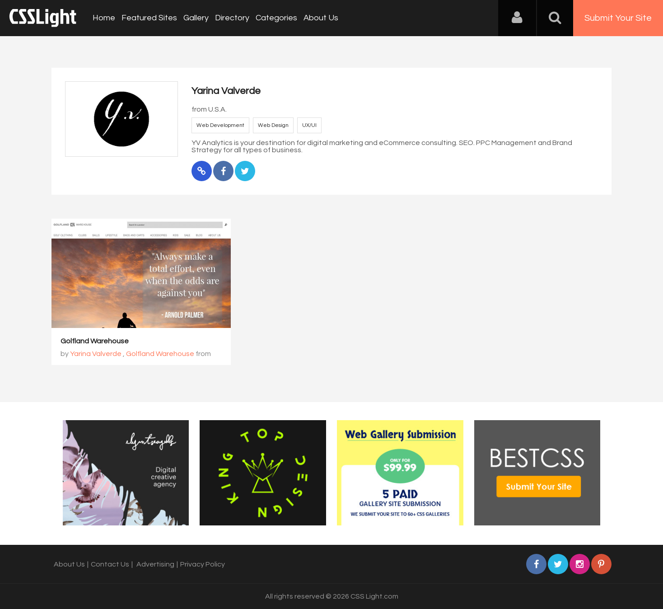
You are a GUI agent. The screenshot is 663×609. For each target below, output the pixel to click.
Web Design (273, 125)
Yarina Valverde (95, 353)
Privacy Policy (202, 564)
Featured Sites (149, 18)
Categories (276, 18)
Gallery (196, 18)
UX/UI (309, 125)
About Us (320, 18)
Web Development (220, 125)
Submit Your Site (618, 18)
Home (104, 18)
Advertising (155, 564)
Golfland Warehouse (95, 341)
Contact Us (110, 564)
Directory (232, 18)
